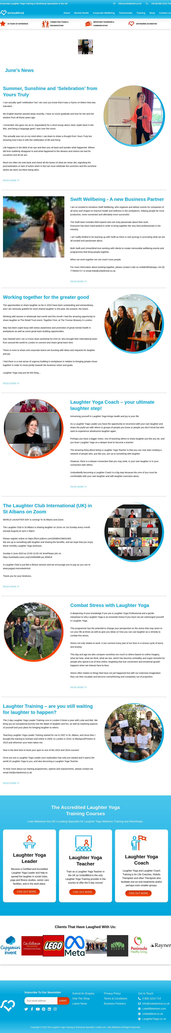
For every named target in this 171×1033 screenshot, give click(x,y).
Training (141, 13)
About (67, 13)
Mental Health (81, 13)
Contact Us (165, 13)
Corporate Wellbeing (104, 13)
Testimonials (125, 13)
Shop (152, 13)
